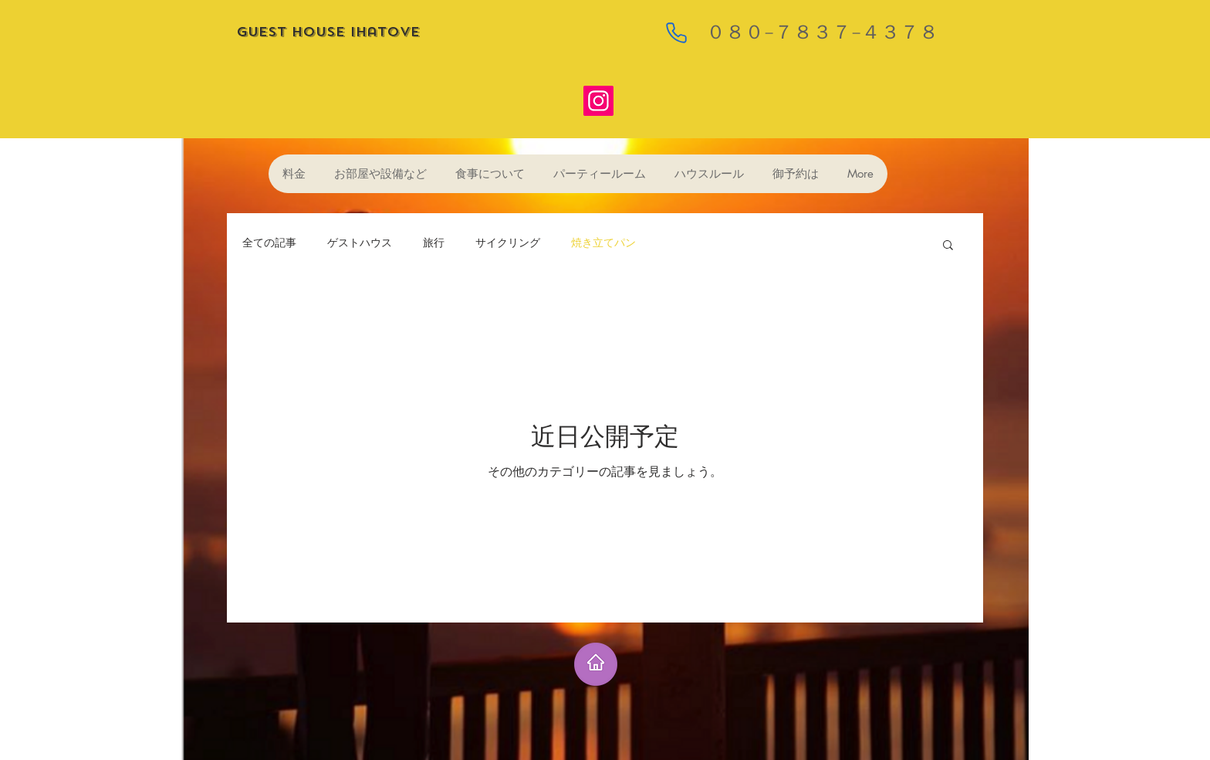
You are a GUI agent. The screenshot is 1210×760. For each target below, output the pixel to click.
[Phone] (676, 32)
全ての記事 (269, 243)
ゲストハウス (359, 243)
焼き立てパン (603, 243)
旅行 (433, 243)
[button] (948, 246)
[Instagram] (598, 101)
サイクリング (507, 243)
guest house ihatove (330, 32)
